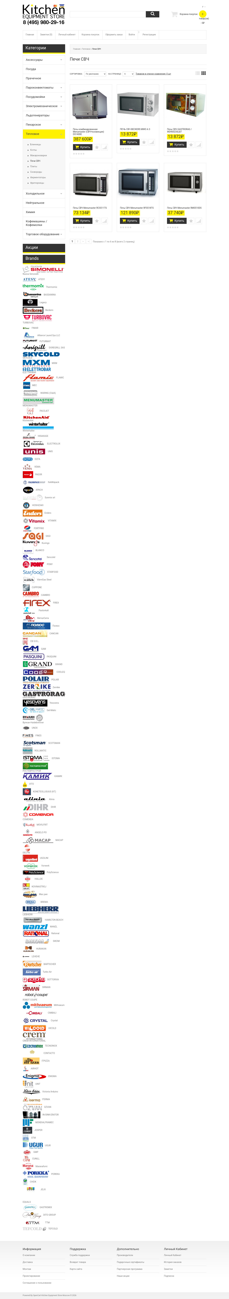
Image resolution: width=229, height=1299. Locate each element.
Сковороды (36, 172)
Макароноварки (38, 155)
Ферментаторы (38, 177)
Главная (30, 34)
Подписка (169, 1276)
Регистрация (149, 34)
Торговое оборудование (42, 234)
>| (89, 238)
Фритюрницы (37, 183)
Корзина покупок (90, 34)
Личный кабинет (66, 34)
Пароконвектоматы (40, 87)
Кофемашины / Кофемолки (36, 223)
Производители (125, 1255)
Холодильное (35, 193)
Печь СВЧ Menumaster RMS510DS (184, 205)
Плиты (33, 166)
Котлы (33, 150)
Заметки (168, 1269)
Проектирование (31, 1276)
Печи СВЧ (35, 161)
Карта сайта (76, 1269)
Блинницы (35, 144)
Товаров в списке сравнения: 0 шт (153, 74)
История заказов (173, 1262)
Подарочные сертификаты (130, 1262)
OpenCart (37, 1295)
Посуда (31, 69)
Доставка (28, 1262)
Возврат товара (78, 1262)
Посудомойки (35, 97)
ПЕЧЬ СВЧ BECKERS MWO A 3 (135, 128)
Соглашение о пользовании (37, 1283)
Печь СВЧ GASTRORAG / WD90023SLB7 (179, 129)
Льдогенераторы (38, 115)
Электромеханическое (42, 106)
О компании (29, 1255)
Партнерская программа (129, 1269)
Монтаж (27, 1269)
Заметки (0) (46, 34)
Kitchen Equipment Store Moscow (55, 1295)
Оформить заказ (114, 34)
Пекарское (33, 124)
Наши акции (123, 1276)
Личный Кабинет (172, 1255)
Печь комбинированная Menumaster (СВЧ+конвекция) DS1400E (88, 130)
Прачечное (33, 78)
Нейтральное (35, 203)
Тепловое (32, 134)
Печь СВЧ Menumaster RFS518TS (137, 205)
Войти (132, 34)
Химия (30, 212)
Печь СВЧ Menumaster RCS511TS (90, 205)
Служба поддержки (80, 1255)
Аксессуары (34, 60)
